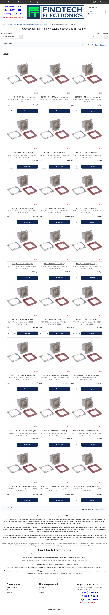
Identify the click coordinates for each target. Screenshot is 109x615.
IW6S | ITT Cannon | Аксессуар (22, 319)
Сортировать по (6, 33)
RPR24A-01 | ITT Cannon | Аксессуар (22, 375)
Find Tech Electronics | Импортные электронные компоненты (54, 612)
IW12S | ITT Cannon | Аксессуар (54, 152)
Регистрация (104, 2)
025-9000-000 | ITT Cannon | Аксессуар (22, 97)
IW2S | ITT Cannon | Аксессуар (22, 208)
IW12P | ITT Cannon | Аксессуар (22, 152)
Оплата (32, 2)
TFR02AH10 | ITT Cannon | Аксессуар (87, 486)
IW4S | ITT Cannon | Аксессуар (54, 264)
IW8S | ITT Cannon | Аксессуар (86, 319)
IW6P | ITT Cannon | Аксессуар (86, 264)
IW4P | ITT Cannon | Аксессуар (22, 264)
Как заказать (42, 587)
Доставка (40, 2)
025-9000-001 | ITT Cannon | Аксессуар (54, 97)
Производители (23, 2)
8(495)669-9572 (13, 10)
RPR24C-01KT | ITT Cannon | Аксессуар (86, 431)
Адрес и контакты (12, 587)
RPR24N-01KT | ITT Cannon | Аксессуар (54, 486)
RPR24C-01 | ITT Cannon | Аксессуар (54, 431)
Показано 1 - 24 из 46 (101, 33)
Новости (9, 592)
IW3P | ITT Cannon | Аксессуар (54, 208)
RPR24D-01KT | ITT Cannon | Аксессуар (22, 486)
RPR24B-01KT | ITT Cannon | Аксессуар (22, 431)
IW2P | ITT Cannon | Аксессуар (86, 152)
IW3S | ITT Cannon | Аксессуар (86, 208)
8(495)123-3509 (13, 6)
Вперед (97, 45)
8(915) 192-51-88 (13, 14)
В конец (102, 45)
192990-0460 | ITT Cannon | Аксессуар (87, 97)
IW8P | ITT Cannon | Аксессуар (54, 319)
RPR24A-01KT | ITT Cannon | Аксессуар (54, 375)
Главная (3, 2)
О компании (12, 2)
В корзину (27, 111)
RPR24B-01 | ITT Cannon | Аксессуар (86, 375)
